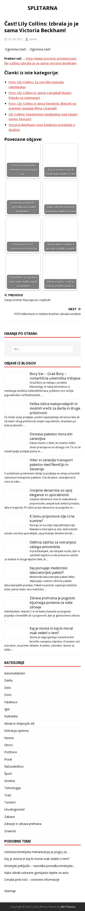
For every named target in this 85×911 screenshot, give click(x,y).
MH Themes (68, 907)
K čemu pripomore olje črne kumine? (52, 518)
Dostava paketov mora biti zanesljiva (51, 436)
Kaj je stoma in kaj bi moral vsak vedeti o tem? (51, 630)
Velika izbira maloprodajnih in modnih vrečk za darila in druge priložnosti (55, 408)
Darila (8, 680)
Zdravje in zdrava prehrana (22, 824)
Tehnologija (12, 788)
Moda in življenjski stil (19, 723)
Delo (7, 688)
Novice (9, 738)
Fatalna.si (10, 702)
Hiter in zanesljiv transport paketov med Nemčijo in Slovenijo (51, 464)
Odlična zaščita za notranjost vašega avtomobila (53, 544)
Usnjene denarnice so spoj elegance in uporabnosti (51, 492)
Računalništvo (14, 766)
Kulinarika (11, 716)
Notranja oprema (16, 731)
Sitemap (10, 891)
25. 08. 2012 (15, 39)
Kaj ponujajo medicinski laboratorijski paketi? (48, 570)
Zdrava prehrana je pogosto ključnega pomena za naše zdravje (52, 602)
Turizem (10, 802)
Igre (7, 709)
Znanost (10, 831)
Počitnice (10, 752)
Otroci (8, 745)
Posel (8, 759)
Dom (7, 695)
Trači (7, 795)
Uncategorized (14, 809)
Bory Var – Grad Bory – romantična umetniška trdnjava (55, 376)
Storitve (9, 781)
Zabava (9, 817)
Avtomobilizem (14, 673)
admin (33, 39)
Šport (8, 773)
